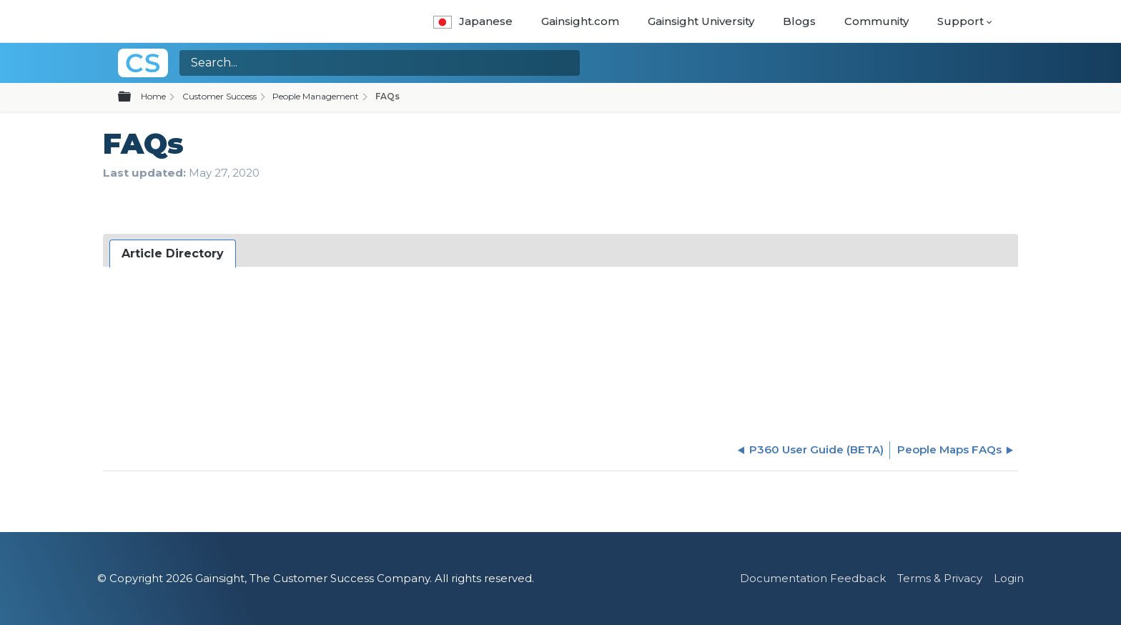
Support (960, 21)
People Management (315, 96)
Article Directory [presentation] (173, 253)
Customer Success (219, 96)
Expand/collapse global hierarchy (133, 97)
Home (153, 96)
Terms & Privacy (939, 578)
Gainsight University (701, 21)
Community (876, 21)
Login (1009, 578)
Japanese (473, 21)
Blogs (799, 21)
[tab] (172, 254)
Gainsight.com (580, 21)
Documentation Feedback (813, 578)
